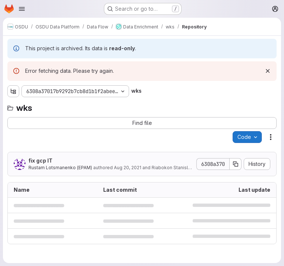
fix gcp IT (40, 160)
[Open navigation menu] (22, 9)
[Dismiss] (267, 70)
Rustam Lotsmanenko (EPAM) (60, 167)
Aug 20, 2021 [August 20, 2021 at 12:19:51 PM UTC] (127, 167)
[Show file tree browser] (13, 91)
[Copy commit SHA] (235, 164)
